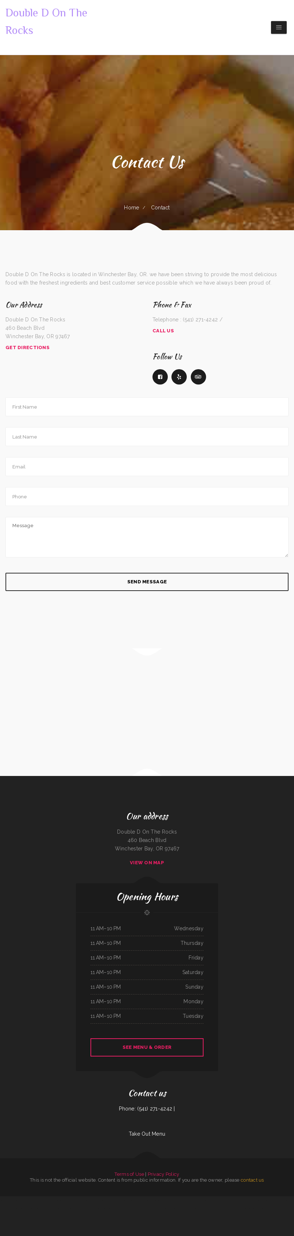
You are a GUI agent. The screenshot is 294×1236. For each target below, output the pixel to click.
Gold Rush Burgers (252, 1208)
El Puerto (66, 1208)
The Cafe (187, 1200)
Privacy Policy (163, 1174)
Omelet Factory (75, 1200)
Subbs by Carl (119, 1200)
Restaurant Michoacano (165, 1200)
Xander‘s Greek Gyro (147, 1200)
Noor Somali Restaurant (278, 1208)
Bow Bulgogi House (128, 1200)
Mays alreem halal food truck (264, 1208)
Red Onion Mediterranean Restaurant (263, 1200)
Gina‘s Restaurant (138, 1200)
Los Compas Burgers (90, 1200)
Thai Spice (83, 1200)
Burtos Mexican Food (45, 1200)
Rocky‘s (201, 1200)
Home (131, 207)
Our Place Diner (243, 1208)
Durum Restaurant (194, 1200)
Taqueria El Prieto (67, 1200)
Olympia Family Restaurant (232, 1208)
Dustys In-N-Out (145, 1208)
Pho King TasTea (155, 1200)
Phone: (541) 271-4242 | (147, 1109)
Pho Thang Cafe (183, 1208)
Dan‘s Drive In (201, 1208)
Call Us (163, 330)
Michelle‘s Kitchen (111, 1200)
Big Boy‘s (169, 1208)
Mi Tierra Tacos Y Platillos (178, 1200)
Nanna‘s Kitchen (175, 1208)
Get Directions (27, 347)
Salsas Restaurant (221, 1208)
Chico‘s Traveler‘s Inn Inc (88, 1208)
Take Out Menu (147, 1134)
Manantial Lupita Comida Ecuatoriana (132, 1208)
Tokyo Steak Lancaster (6, 1200)
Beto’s (52, 1200)
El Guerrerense (58, 1200)
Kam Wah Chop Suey (238, 1200)
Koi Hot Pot (120, 1208)
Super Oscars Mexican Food (76, 1208)
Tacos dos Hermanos (248, 1200)
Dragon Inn (36, 1200)
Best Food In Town (192, 1208)
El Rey (31, 1200)
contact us (252, 1180)
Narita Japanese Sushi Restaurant (18, 1208)
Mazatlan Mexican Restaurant (283, 1200)
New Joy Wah (46, 1208)
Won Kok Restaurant (111, 1208)
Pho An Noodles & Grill (218, 1200)
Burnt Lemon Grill (228, 1200)
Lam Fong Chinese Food (101, 1200)
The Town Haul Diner (100, 1208)
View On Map (147, 862)
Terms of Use (129, 1174)
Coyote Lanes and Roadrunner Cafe (33, 1208)
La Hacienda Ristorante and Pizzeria (158, 1208)
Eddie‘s (207, 1208)
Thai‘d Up (274, 1200)
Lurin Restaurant (207, 1200)
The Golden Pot (15, 1200)
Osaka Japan (212, 1208)
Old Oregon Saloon (24, 1200)
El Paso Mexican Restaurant (56, 1208)
